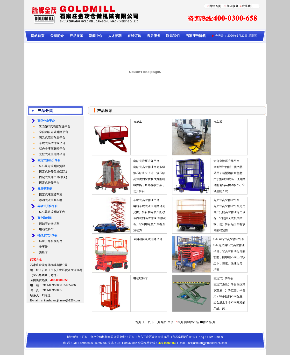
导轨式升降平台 (47, 206)
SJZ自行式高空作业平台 (54, 126)
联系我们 (248, 6)
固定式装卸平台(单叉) (53, 177)
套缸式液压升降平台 (52, 154)
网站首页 (215, 6)
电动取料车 (46, 229)
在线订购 (134, 36)
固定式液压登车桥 (50, 194)
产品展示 (76, 36)
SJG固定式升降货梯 (52, 166)
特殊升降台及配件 (50, 241)
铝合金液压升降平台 (52, 148)
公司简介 (57, 36)
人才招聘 (115, 36)
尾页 (164, 322)
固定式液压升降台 (49, 160)
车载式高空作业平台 (52, 143)
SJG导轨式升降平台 (52, 212)
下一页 (155, 322)
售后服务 (153, 36)
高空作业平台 (46, 120)
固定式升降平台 (49, 182)
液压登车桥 (44, 188)
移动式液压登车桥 (50, 200)
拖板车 (43, 252)
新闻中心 (95, 36)
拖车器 (43, 246)
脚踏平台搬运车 (49, 223)
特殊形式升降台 (47, 235)
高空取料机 (44, 218)
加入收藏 (232, 6)
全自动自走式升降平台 (53, 132)
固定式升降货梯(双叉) (53, 171)
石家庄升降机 (196, 36)
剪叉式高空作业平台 (52, 137)
